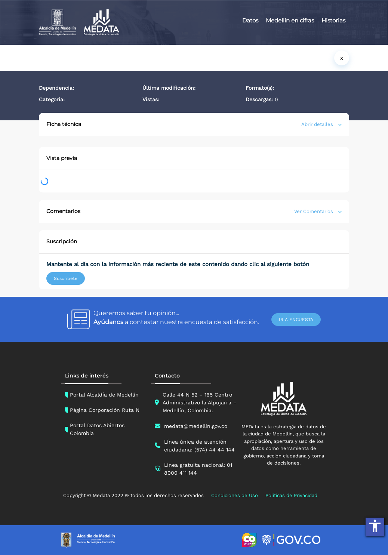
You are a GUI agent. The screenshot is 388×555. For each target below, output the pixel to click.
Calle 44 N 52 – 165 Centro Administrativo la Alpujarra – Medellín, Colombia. (200, 402)
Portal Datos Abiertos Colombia (97, 429)
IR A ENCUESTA (296, 319)
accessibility (374, 525)
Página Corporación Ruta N (104, 410)
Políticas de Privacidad (291, 495)
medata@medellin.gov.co (195, 426)
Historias (333, 20)
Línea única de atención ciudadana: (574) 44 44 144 (199, 446)
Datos (250, 20)
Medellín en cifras (290, 20)
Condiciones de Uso (234, 495)
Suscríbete (65, 278)
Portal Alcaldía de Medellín (104, 395)
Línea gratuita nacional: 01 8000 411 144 (198, 469)
